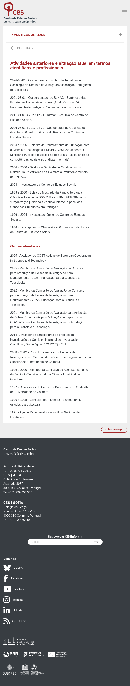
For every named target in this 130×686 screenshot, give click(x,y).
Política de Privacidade (18, 466)
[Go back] (11, 48)
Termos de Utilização (17, 470)
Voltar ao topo (114, 429)
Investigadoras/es (27, 34)
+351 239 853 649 (20, 520)
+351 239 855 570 (20, 492)
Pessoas (25, 48)
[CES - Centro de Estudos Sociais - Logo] (20, 12)
